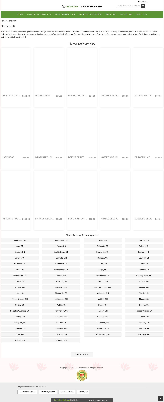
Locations (126, 14)
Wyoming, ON (61, 340)
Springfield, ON (20, 323)
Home (20, 14)
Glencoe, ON (144, 270)
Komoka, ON (20, 287)
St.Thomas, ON (103, 323)
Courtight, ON (144, 258)
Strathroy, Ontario (48, 392)
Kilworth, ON (103, 281)
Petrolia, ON (144, 305)
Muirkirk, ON (103, 299)
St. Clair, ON (61, 323)
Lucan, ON (20, 293)
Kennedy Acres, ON (144, 276)
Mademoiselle (143, 95)
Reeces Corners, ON (144, 311)
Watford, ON (20, 340)
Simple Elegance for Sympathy (111, 219)
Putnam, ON (103, 311)
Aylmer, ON (61, 246)
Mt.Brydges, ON (61, 299)
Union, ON (20, 334)
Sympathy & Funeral (90, 14)
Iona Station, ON (102, 276)
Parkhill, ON (61, 305)
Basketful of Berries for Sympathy (77, 95)
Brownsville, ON (102, 252)
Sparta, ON (144, 317)
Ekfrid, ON (144, 264)
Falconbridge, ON (61, 270)
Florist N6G (12, 21)
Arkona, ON (144, 240)
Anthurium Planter (111, 95)
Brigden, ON (20, 252)
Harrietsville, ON (19, 276)
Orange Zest (42, 95)
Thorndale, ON (144, 329)
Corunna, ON (102, 258)
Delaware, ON (19, 264)
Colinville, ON (61, 258)
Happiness (8, 157)
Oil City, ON (19, 305)
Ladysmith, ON (61, 287)
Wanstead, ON (144, 334)
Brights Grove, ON (61, 252)
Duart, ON (103, 264)
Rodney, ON (20, 317)
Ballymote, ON (102, 246)
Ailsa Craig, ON (61, 240)
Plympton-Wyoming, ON (19, 311)
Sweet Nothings (111, 157)
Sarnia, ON (83, 392)
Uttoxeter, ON (61, 334)
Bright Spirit (76, 157)
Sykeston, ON (19, 329)
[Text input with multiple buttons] (128, 6)
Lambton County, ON (102, 287)
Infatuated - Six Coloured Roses (44, 157)
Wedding (111, 14)
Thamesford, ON (102, 329)
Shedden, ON (102, 317)
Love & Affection (77, 219)
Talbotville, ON (61, 329)
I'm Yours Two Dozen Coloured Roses (11, 219)
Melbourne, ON (103, 293)
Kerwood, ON (61, 281)
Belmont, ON (144, 246)
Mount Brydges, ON (20, 299)
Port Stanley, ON (61, 311)
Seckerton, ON (61, 317)
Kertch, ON (19, 281)
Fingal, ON (102, 270)
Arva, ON (20, 246)
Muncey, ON (144, 299)
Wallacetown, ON (103, 334)
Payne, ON (102, 305)
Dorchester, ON (61, 264)
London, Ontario (67, 392)
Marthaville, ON (61, 293)
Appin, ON (103, 240)
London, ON (144, 287)
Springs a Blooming (44, 219)
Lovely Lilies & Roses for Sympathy (11, 95)
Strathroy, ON (144, 323)
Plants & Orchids (65, 14)
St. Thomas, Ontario (27, 392)
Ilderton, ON (61, 276)
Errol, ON (20, 270)
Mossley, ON (144, 293)
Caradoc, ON (20, 258)
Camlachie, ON (144, 252)
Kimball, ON (144, 281)
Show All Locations (82, 354)
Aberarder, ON (20, 240)
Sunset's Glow (143, 219)
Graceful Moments (144, 157)
